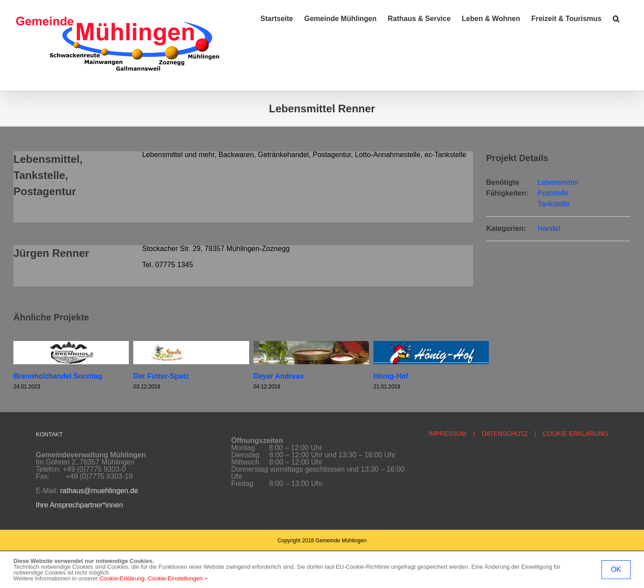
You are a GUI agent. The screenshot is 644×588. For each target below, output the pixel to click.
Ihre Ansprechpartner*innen (79, 505)
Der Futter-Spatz (161, 376)
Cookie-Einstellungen (178, 578)
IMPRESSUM (447, 433)
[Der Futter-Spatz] (191, 345)
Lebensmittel (558, 182)
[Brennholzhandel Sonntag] (71, 345)
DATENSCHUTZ (505, 433)
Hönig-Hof (390, 376)
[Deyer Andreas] (311, 345)
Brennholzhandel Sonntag (57, 376)
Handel (549, 228)
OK (616, 569)
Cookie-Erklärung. (123, 578)
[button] (616, 19)
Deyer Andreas (279, 376)
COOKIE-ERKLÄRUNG (575, 433)
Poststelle (553, 193)
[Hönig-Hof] (431, 345)
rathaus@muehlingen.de (99, 490)
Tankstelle (553, 204)
